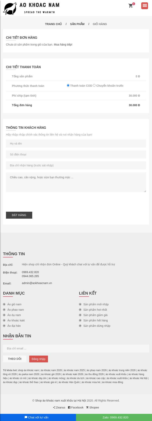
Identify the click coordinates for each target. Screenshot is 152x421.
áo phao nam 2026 (97, 370)
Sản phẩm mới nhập (94, 304)
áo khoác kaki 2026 (73, 374)
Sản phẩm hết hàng (93, 320)
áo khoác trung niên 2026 (122, 370)
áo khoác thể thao (28, 382)
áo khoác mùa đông (112, 382)
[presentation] (36, 201)
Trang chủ (53, 24)
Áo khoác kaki (14, 320)
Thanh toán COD (79, 85)
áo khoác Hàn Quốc (69, 382)
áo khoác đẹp (10, 382)
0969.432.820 (30, 272)
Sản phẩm (77, 24)
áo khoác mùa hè (91, 382)
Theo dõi (14, 358)
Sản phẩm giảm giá (93, 315)
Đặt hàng (19, 215)
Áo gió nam (12, 304)
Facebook (75, 407)
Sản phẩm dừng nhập (94, 325)
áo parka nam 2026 (29, 374)
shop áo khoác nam (28, 370)
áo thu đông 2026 (94, 374)
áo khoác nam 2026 (51, 370)
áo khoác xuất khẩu (116, 374)
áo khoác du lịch (75, 378)
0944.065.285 (30, 276)
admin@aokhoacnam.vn (37, 283)
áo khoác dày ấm (37, 378)
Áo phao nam (13, 309)
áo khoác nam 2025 (74, 370)
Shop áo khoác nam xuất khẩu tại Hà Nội (60, 400)
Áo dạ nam (12, 315)
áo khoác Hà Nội (138, 378)
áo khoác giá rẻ (48, 382)
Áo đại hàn (12, 325)
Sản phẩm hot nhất (93, 309)
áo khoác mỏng (57, 378)
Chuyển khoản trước (108, 85)
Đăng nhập (39, 359)
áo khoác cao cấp (95, 378)
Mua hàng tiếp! (63, 44)
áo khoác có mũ (18, 378)
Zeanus (59, 407)
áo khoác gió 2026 (51, 374)
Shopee (92, 407)
